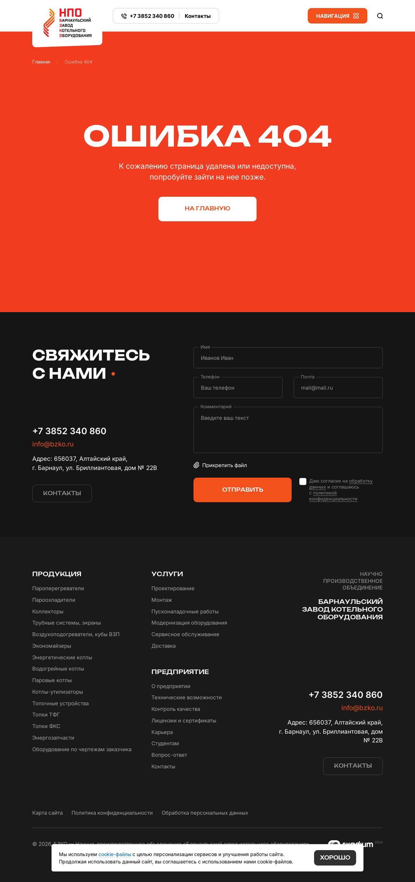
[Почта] (338, 387)
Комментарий (216, 406)
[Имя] (288, 357)
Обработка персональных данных (205, 812)
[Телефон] (238, 387)
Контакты (198, 16)
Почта (307, 377)
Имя (205, 347)
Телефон (210, 377)
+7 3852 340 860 (69, 431)
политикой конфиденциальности (333, 495)
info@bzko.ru (53, 444)
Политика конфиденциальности (112, 812)
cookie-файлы (114, 854)
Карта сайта (47, 812)
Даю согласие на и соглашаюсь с (341, 490)
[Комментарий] (288, 430)
